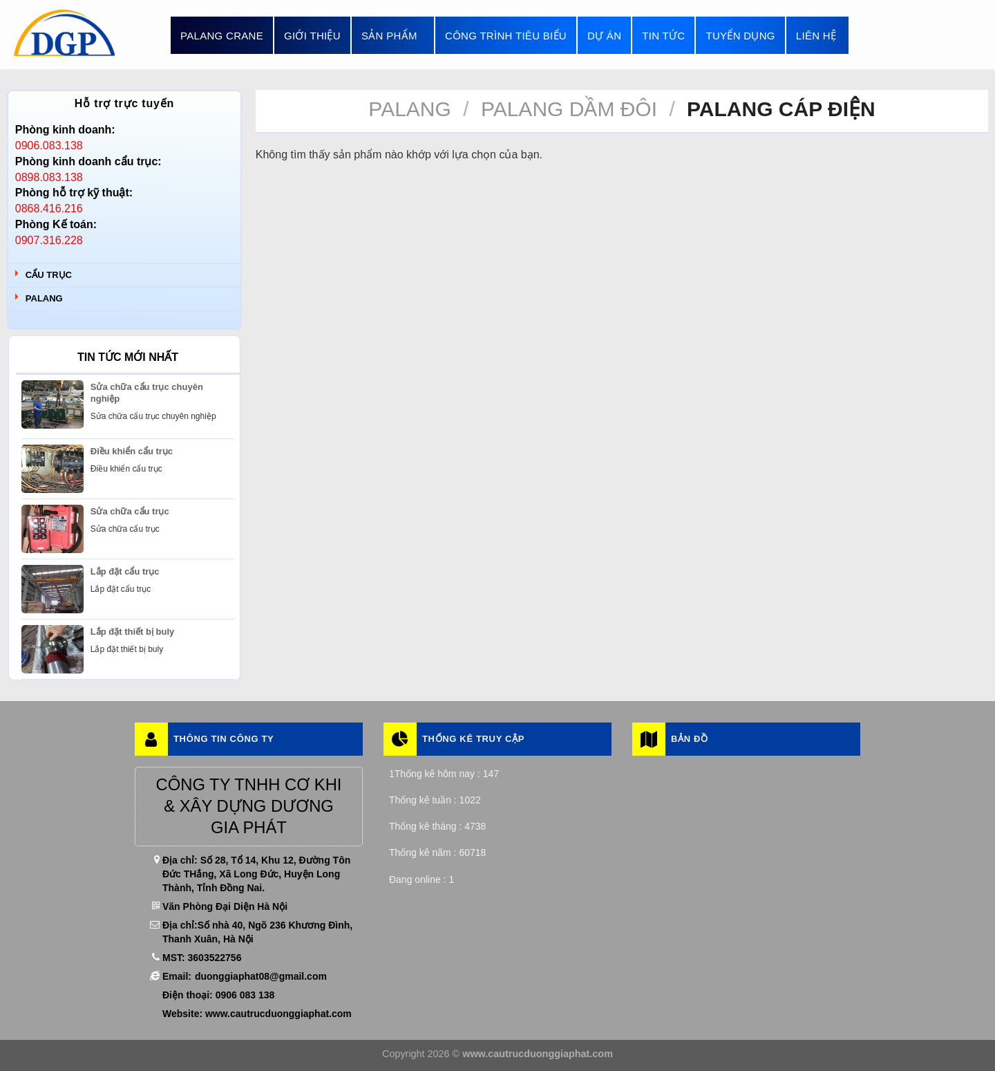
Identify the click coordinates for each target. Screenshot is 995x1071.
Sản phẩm (392, 35)
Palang (44, 298)
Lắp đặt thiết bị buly (132, 631)
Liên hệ (816, 35)
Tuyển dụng (740, 35)
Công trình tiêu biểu (506, 35)
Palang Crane (221, 35)
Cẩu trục (49, 275)
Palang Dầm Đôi (569, 108)
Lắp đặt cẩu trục (125, 571)
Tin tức (663, 35)
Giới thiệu (312, 35)
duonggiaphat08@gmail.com (261, 976)
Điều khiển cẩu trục (132, 451)
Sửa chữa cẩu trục (130, 511)
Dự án (604, 35)
